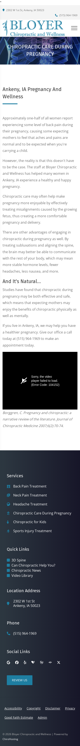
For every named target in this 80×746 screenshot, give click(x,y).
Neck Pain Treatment (30, 495)
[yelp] (25, 662)
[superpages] (50, 662)
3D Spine (19, 560)
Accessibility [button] (13, 708)
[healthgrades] (33, 662)
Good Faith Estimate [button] (18, 717)
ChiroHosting (10, 739)
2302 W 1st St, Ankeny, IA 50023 (23, 10)
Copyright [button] (34, 708)
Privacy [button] (70, 708)
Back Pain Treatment (30, 486)
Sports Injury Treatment (32, 531)
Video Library (22, 575)
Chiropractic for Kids (29, 522)
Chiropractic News (26, 570)
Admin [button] (42, 717)
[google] (8, 662)
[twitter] (58, 662)
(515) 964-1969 (66, 15)
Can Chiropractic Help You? (33, 565)
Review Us (19, 680)
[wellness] (41, 662)
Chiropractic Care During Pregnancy (42, 513)
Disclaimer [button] (52, 708)
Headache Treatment (30, 504)
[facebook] (17, 662)
